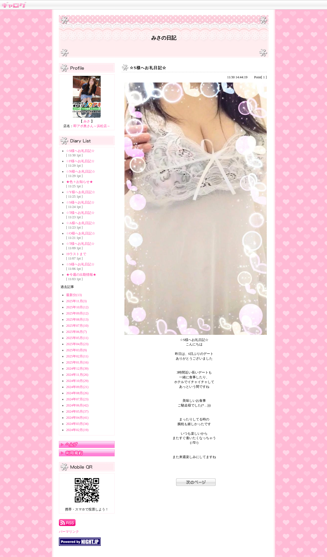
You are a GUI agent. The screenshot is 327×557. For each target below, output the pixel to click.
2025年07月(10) (77, 326)
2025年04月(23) (77, 344)
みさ (86, 121)
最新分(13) (74, 295)
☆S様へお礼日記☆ (80, 151)
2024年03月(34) (77, 424)
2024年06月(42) (77, 405)
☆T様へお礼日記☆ (80, 213)
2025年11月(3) (76, 301)
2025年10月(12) (77, 307)
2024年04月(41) (77, 418)
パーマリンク (69, 532)
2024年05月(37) (77, 411)
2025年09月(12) (77, 313)
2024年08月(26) (77, 393)
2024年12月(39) (77, 368)
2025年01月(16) (77, 362)
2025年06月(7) (76, 332)
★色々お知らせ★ (79, 182)
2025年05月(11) (77, 338)
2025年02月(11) (77, 356)
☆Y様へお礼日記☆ (80, 192)
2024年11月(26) (77, 375)
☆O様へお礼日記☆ (80, 233)
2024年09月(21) (77, 387)
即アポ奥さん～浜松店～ (91, 126)
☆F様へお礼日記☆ (80, 161)
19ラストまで (76, 254)
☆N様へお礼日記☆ (80, 171)
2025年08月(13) (77, 319)
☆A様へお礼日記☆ (80, 223)
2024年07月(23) (77, 399)
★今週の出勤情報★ (81, 275)
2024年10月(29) (77, 381)
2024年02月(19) (77, 430)
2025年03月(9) (76, 350)
